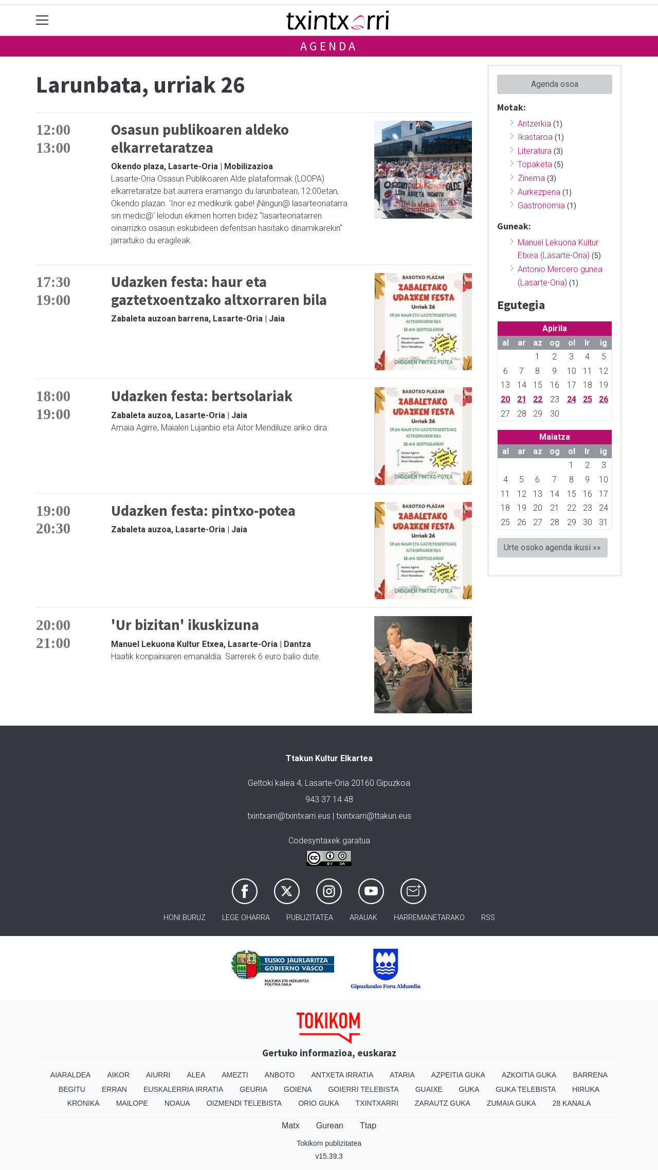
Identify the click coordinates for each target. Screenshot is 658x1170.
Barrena (590, 1075)
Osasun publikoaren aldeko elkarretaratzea (200, 138)
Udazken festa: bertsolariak (202, 396)
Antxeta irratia (343, 1075)
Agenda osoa (554, 84)
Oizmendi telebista (244, 1103)
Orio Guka (318, 1103)
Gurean (329, 1125)
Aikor (118, 1075)
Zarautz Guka (442, 1103)
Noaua (177, 1103)
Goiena (298, 1089)
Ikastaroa (535, 137)
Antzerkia (534, 124)
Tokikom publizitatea (329, 1143)
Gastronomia (541, 205)
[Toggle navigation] (42, 20)
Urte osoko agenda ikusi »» (552, 547)
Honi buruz (184, 917)
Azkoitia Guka (529, 1075)
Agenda (329, 46)
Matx (291, 1125)
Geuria (253, 1089)
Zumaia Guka (511, 1103)
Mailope (132, 1103)
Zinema (531, 178)
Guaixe (429, 1089)
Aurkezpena (539, 192)
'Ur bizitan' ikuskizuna (185, 625)
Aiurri (158, 1075)
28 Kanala (572, 1103)
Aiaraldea (70, 1075)
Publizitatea (309, 917)
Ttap (368, 1125)
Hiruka (585, 1089)
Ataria (402, 1075)
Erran (114, 1089)
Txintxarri (377, 1103)
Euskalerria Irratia (183, 1089)
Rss (488, 917)
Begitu (72, 1089)
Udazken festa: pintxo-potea (203, 510)
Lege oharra (246, 917)
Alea (196, 1075)
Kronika (83, 1103)
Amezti (235, 1075)
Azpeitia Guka (458, 1075)
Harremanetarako (429, 917)
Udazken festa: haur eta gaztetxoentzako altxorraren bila (219, 291)
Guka (469, 1089)
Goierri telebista (363, 1089)
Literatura (535, 151)
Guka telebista (526, 1089)
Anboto (280, 1075)
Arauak (363, 917)
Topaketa (535, 164)
